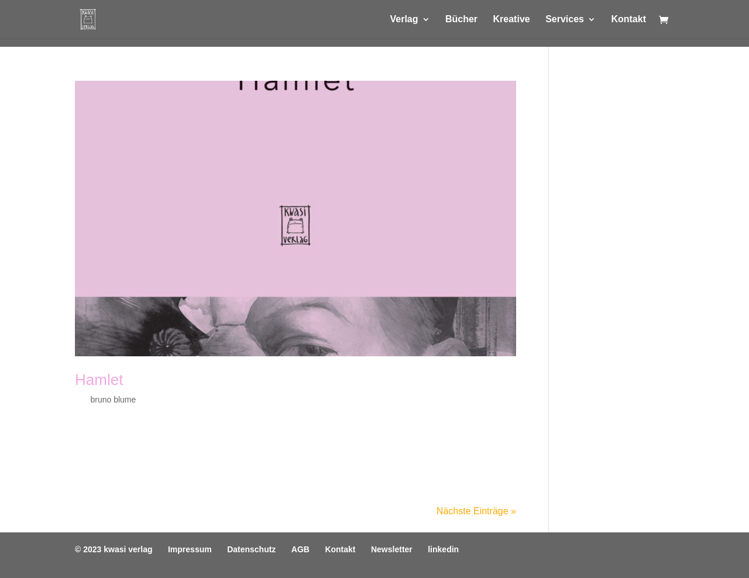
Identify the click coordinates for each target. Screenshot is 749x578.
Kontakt (628, 19)
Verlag (404, 19)
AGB (300, 549)
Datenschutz (251, 549)
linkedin (443, 549)
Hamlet (99, 379)
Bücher (461, 19)
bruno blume (113, 399)
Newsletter (392, 549)
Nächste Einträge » (476, 511)
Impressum (190, 549)
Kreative (511, 19)
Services (564, 19)
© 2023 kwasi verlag (114, 549)
